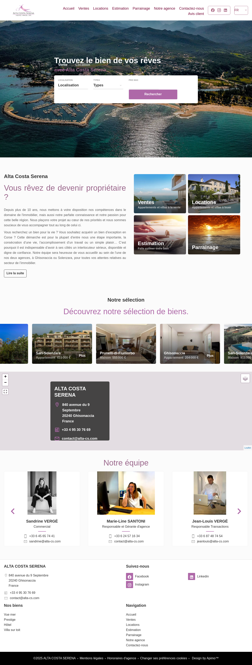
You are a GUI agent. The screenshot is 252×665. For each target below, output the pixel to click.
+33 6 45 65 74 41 (42, 536)
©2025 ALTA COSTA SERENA (54, 658)
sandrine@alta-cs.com (45, 541)
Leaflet (248, 448)
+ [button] (5, 377)
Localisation (65, 89)
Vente (63, 73)
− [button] (5, 383)
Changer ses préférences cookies (163, 658)
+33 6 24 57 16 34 (127, 536)
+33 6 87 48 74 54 (209, 536)
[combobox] (73, 93)
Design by (205, 658)
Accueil (23, 10)
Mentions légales (91, 658)
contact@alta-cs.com (79, 439)
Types (96, 89)
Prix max (133, 89)
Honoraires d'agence (121, 658)
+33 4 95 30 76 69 (76, 430)
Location (82, 73)
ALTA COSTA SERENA (25, 566)
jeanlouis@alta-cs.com (213, 541)
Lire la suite (15, 273)
